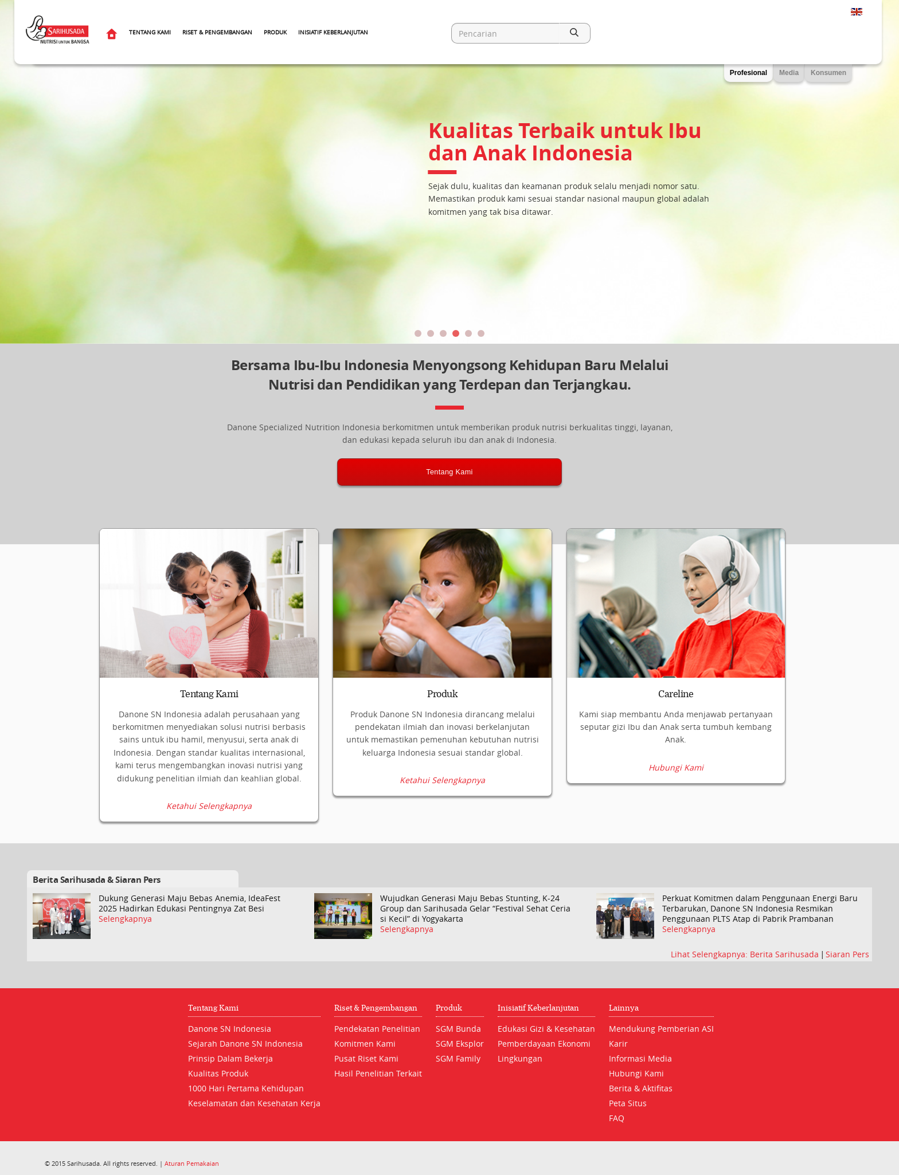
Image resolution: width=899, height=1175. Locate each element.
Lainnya (624, 1008)
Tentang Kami (150, 32)
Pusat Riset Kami (366, 1058)
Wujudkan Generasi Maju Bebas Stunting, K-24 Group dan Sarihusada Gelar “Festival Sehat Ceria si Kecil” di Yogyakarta (475, 908)
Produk (275, 32)
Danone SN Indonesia (229, 1028)
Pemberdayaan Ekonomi (544, 1043)
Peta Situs (628, 1103)
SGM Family (458, 1058)
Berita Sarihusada (785, 953)
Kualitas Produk (218, 1073)
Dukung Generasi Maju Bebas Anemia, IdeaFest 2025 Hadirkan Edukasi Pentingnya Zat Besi (189, 903)
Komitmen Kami (365, 1043)
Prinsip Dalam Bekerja (230, 1058)
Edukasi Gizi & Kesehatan (546, 1028)
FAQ (616, 1118)
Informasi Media (640, 1058)
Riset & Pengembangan (217, 32)
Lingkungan (520, 1058)
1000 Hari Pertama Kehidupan (246, 1088)
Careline (675, 694)
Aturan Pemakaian (192, 1163)
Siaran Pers (847, 953)
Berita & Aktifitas (641, 1088)
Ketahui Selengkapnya (209, 806)
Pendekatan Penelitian (377, 1028)
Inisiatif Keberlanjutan (333, 32)
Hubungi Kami (675, 806)
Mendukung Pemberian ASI (661, 1028)
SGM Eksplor (460, 1043)
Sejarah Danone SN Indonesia (245, 1043)
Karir (618, 1043)
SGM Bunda (458, 1028)
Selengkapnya (125, 919)
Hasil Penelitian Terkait (378, 1073)
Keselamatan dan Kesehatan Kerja (254, 1103)
